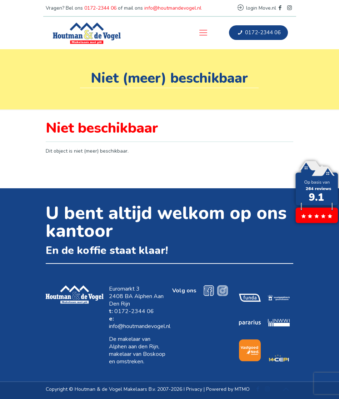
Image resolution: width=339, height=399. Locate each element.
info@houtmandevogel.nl (172, 8)
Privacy (194, 389)
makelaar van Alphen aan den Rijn (133, 343)
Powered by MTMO (228, 389)
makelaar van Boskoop (137, 354)
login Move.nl (256, 8)
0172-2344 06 (100, 8)
